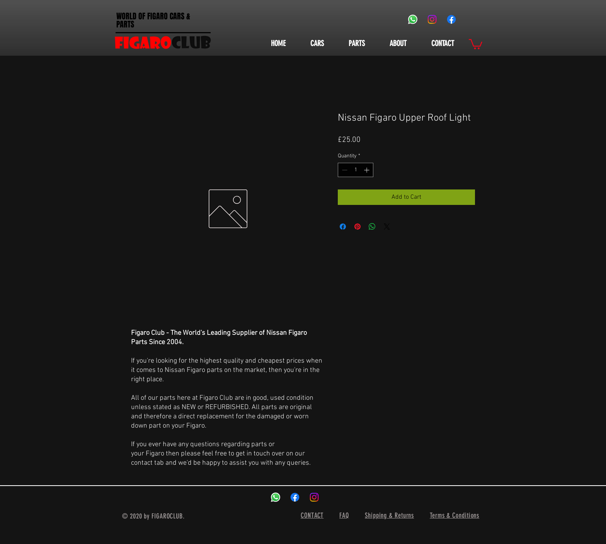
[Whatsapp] (413, 19)
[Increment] (367, 170)
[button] (475, 43)
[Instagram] (432, 19)
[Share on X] (387, 226)
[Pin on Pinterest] (357, 226)
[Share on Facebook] (342, 226)
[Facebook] (451, 19)
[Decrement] (344, 170)
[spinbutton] (356, 170)
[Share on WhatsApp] (372, 226)
